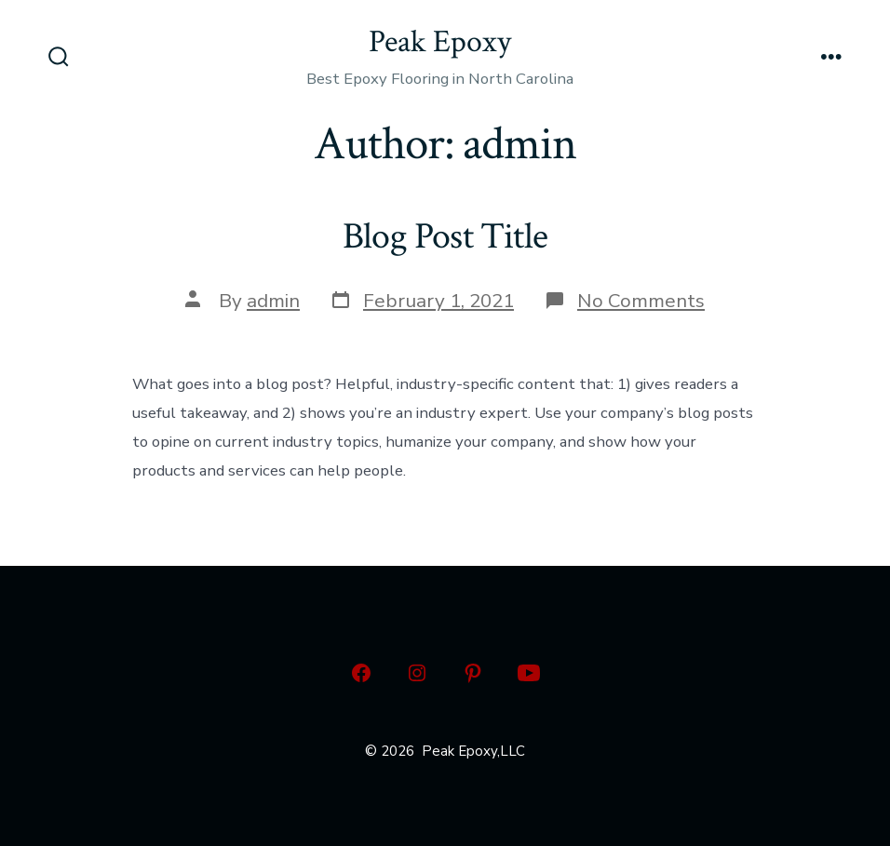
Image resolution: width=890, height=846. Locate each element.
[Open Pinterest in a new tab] (473, 673)
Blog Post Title (445, 236)
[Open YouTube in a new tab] (529, 673)
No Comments (641, 301)
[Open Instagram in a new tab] (417, 673)
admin (273, 301)
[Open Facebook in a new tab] (361, 673)
